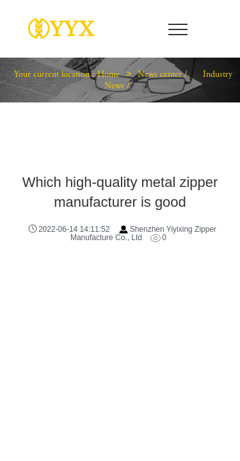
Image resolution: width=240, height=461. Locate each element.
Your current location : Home (67, 74)
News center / (164, 74)
